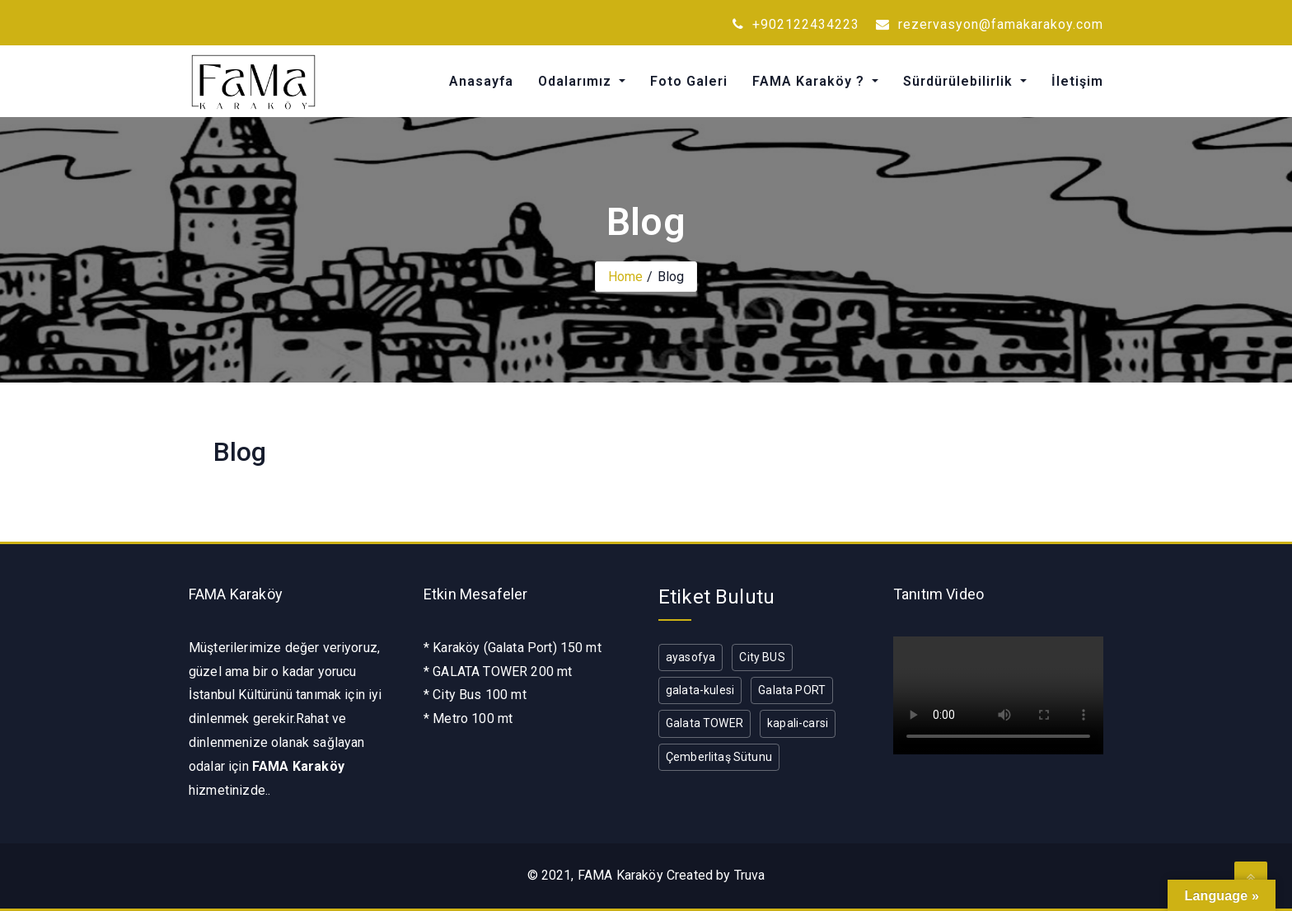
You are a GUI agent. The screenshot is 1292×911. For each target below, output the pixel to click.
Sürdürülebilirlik (960, 81)
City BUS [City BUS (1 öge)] (761, 657)
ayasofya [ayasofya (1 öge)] (690, 657)
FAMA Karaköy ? (810, 81)
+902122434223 (796, 24)
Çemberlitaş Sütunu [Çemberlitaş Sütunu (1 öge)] (719, 756)
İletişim (1077, 81)
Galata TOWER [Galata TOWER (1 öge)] (704, 723)
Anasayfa (481, 81)
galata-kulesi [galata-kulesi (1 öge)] (700, 690)
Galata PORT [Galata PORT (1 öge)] (792, 690)
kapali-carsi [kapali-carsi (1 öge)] (797, 723)
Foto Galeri (689, 81)
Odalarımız (577, 81)
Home (626, 276)
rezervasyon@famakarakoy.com (989, 24)
